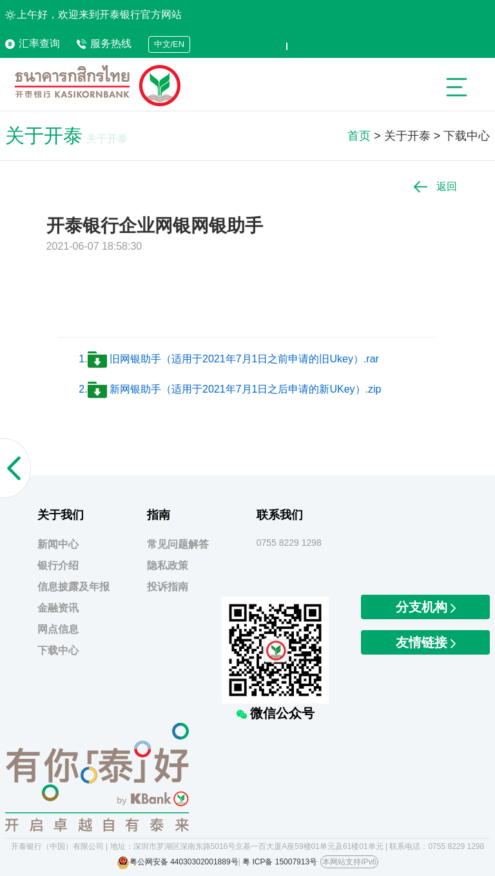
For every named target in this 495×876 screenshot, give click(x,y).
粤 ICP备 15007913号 (279, 861)
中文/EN (169, 44)
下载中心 (466, 135)
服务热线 (104, 43)
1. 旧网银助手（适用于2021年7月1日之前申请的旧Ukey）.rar (229, 358)
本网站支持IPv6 (349, 861)
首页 (359, 135)
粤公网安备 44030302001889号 (184, 861)
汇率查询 (32, 43)
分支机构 (426, 607)
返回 (435, 186)
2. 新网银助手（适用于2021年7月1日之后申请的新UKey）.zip (230, 389)
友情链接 (426, 642)
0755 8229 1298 (289, 542)
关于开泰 (407, 135)
